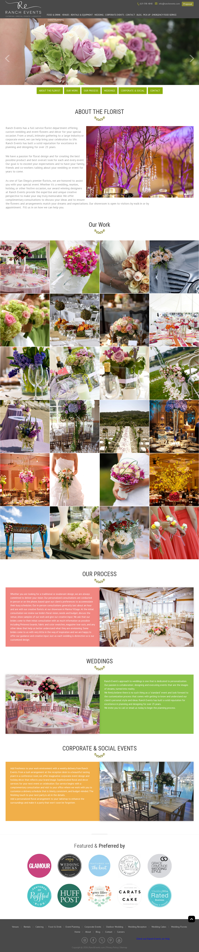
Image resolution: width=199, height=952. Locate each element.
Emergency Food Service (164, 14)
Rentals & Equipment (82, 14)
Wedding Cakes (159, 926)
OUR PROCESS (91, 90)
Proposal (187, 4)
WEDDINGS (109, 90)
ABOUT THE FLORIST (50, 90)
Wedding (99, 14)
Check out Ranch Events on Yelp (153, 938)
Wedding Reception (137, 926)
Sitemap (123, 947)
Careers (121, 931)
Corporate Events (114, 14)
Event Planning (56, 20)
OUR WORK (72, 90)
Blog (139, 14)
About (88, 931)
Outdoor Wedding (114, 926)
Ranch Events (23, 8)
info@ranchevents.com (169, 3)
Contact (130, 14)
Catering (39, 926)
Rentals (27, 926)
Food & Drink (54, 14)
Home (77, 931)
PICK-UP (146, 14)
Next (191, 59)
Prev (7, 59)
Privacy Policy (112, 947)
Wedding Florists (179, 926)
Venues (65, 14)
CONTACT (155, 90)
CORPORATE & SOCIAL (132, 90)
